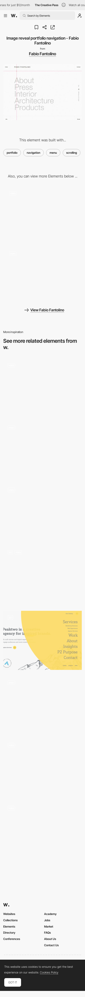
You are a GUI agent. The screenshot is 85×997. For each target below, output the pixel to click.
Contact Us (51, 945)
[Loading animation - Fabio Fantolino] (42, 274)
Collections (10, 920)
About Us (50, 939)
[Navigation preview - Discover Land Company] (42, 511)
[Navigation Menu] (42, 575)
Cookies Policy (49, 972)
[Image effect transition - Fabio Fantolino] (42, 213)
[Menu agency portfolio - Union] (42, 704)
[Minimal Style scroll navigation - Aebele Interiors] (42, 386)
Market (48, 926)
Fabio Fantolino (42, 54)
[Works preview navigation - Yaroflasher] (42, 449)
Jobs (47, 920)
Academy (50, 914)
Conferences (11, 939)
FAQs (47, 932)
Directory (9, 932)
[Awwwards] (14, 15)
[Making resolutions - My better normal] (42, 829)
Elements (9, 926)
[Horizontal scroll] (42, 766)
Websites (9, 914)
